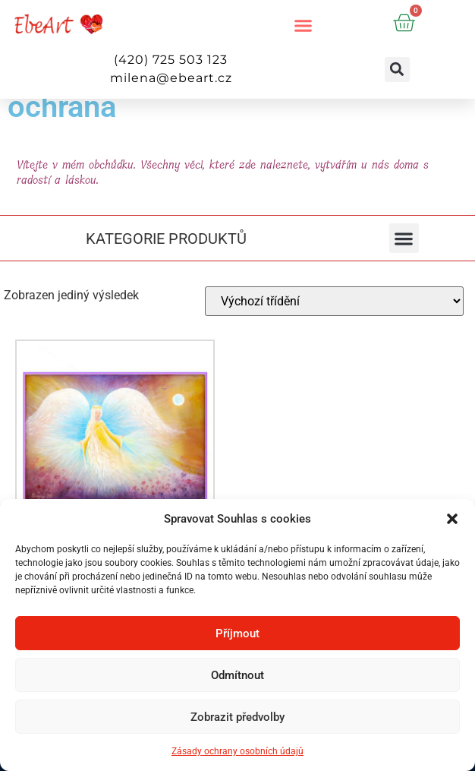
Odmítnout (237, 675)
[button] (452, 518)
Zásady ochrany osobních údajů (237, 751)
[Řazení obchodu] (334, 301)
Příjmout (237, 633)
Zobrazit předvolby (237, 717)
